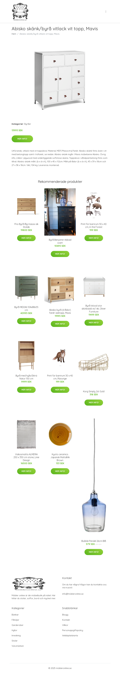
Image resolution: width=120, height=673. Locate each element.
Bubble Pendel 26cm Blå (93, 541)
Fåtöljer (15, 620)
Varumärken (18, 646)
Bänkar (15, 614)
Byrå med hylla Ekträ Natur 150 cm (26, 377)
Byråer (27, 124)
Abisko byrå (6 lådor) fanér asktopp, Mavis (60, 311)
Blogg (65, 614)
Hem (14, 34)
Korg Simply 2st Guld (93, 391)
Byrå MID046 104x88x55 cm (26, 308)
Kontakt (66, 620)
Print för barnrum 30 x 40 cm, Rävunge (60, 377)
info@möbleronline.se (73, 593)
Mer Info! (22, 138)
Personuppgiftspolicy (72, 630)
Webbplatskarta (70, 635)
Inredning (16, 635)
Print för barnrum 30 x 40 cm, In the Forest (94, 225)
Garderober (17, 625)
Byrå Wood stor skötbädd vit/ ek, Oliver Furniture (94, 308)
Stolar (15, 640)
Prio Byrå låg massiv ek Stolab (26, 225)
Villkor (65, 625)
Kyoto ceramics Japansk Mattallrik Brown (60, 457)
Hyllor (14, 630)
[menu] (106, 12)
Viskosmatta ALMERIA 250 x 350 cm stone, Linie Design (26, 457)
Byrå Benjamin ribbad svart (60, 241)
